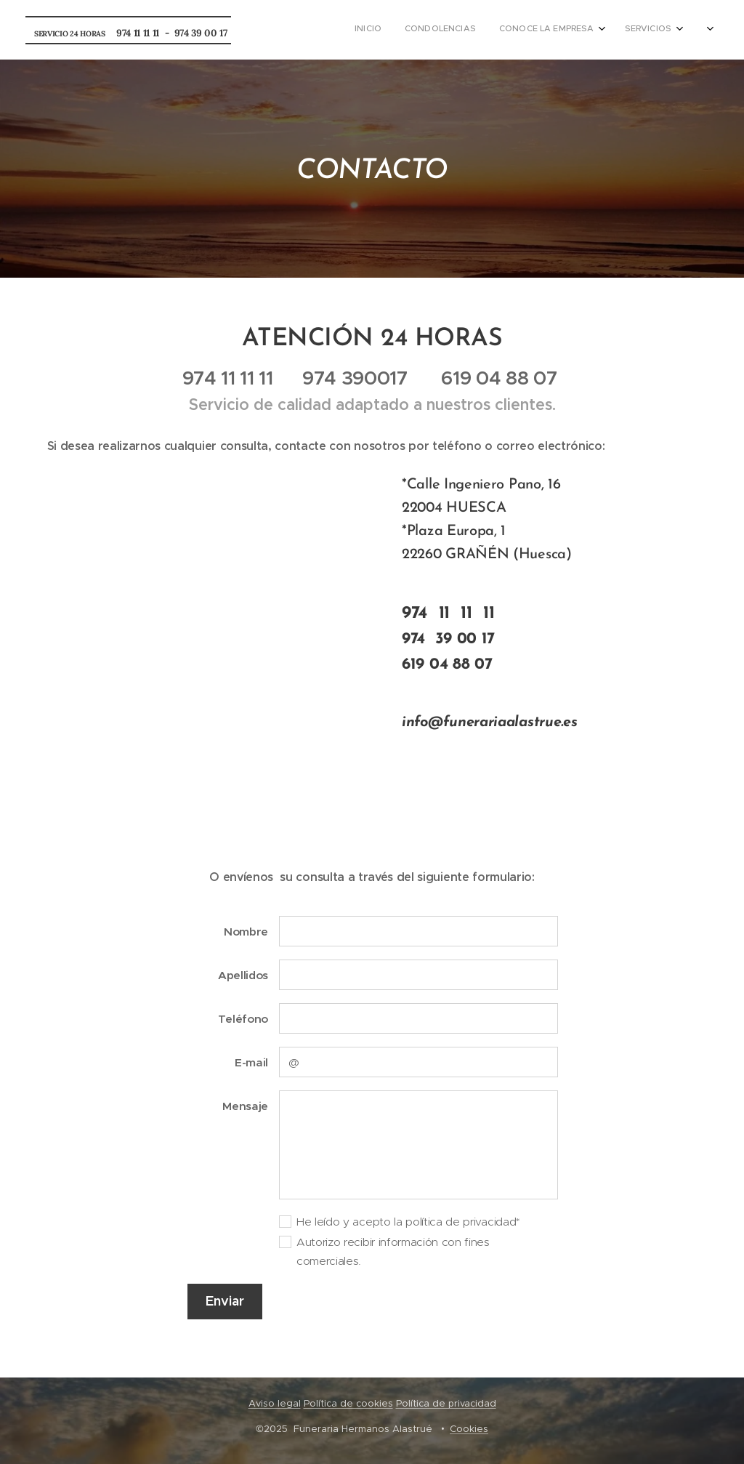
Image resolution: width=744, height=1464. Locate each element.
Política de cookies (348, 1403)
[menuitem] (591, 30)
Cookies (469, 1429)
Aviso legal (274, 1403)
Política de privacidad (446, 1403)
